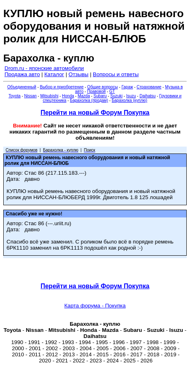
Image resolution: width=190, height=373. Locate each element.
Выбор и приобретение (62, 87)
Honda (68, 96)
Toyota (14, 96)
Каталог (54, 74)
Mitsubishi (49, 96)
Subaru (99, 96)
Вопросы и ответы (116, 74)
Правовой (96, 91)
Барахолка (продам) (89, 100)
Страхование (149, 87)
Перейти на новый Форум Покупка (94, 112)
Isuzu (131, 96)
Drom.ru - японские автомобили (44, 68)
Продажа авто (22, 74)
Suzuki (116, 96)
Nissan (30, 96)
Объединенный (21, 87)
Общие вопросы (102, 87)
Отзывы (78, 74)
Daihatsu (147, 96)
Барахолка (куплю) (129, 100)
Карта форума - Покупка (95, 306)
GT (112, 91)
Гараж (127, 87)
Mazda (83, 96)
